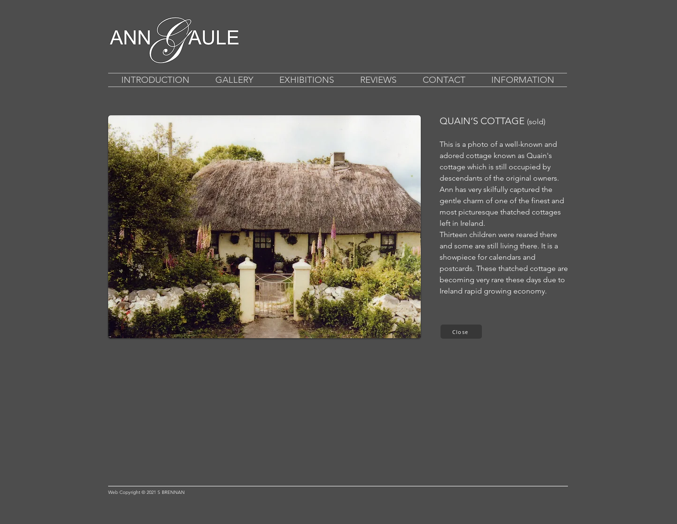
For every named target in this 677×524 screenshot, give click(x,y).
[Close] (461, 332)
